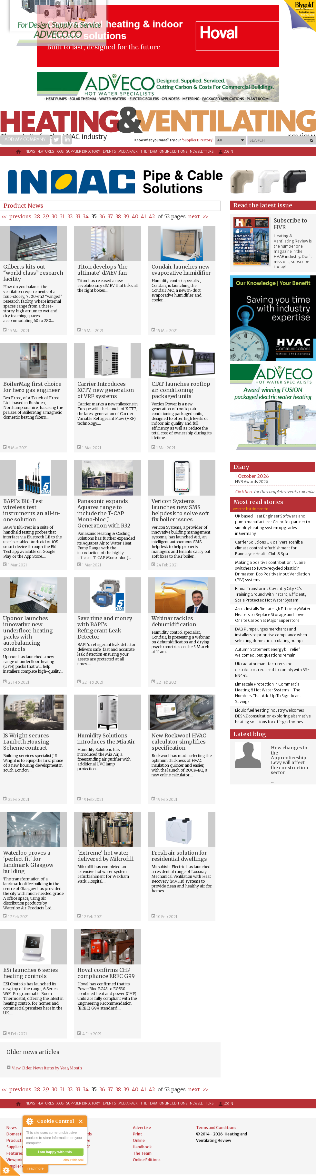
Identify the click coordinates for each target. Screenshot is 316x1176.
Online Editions (173, 151)
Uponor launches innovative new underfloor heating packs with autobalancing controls (28, 633)
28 (37, 216)
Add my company (25, 139)
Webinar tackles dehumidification (174, 621)
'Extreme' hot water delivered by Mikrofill (105, 855)
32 (70, 216)
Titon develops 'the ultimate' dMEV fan (102, 269)
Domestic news (20, 1134)
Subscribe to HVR (290, 224)
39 (126, 216)
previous (20, 216)
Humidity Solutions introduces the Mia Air (106, 738)
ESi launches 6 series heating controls (30, 973)
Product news (19, 1140)
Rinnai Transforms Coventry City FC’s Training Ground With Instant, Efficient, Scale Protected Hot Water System (270, 594)
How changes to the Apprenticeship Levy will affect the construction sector (289, 760)
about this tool (74, 1160)
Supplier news (19, 1146)
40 (135, 216)
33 (77, 216)
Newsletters (201, 151)
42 (152, 216)
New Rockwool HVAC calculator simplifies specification (179, 741)
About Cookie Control (29, 1121)
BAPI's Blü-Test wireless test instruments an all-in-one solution (32, 510)
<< (4, 216)
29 (46, 216)
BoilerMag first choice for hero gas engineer (32, 387)
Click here (244, 491)
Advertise (142, 1127)
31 (62, 216)
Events (109, 151)
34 (86, 216)
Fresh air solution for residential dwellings (179, 855)
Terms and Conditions (216, 1127)
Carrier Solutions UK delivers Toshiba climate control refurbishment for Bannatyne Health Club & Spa (269, 548)
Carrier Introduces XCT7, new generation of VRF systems (105, 390)
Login (225, 152)
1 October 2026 (252, 476)
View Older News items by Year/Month (46, 1068)
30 (54, 216)
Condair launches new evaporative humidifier (181, 269)
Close (81, 1121)
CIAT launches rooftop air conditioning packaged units (181, 390)
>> (205, 216)
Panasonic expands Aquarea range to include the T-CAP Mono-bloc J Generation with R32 (103, 513)
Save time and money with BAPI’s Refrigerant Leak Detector (104, 627)
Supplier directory (83, 151)
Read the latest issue (262, 205)
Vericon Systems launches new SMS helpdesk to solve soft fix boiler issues (180, 510)
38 (118, 216)
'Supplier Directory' (197, 140)
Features (45, 151)
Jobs (60, 151)
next (194, 216)
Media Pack (128, 151)
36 (102, 216)
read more (35, 1168)
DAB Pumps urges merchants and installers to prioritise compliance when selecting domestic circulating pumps (271, 635)
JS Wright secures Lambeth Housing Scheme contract (26, 741)
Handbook (142, 1146)
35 (94, 216)
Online (139, 1140)
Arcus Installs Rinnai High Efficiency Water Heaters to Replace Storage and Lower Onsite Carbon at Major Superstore (273, 614)
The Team (148, 151)
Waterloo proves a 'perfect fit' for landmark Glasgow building (28, 861)
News (30, 151)
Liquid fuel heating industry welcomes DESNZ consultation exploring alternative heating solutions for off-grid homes (273, 716)
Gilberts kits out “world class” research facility (33, 272)
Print (137, 1134)
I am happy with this (55, 1152)
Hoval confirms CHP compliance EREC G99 (106, 973)
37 (110, 216)
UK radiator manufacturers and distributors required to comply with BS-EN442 (272, 669)
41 (143, 216)
